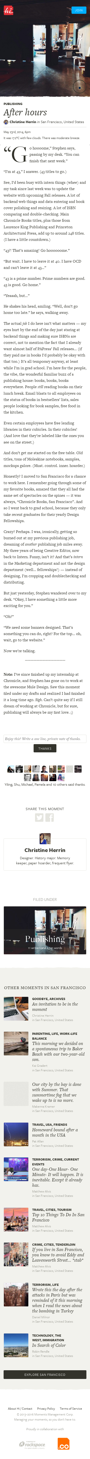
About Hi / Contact (20, 1408)
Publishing (13, 103)
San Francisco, (62, 121)
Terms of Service (71, 1408)
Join (79, 10)
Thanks (45, 748)
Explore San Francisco (45, 1374)
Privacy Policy (46, 1408)
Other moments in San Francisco (45, 987)
